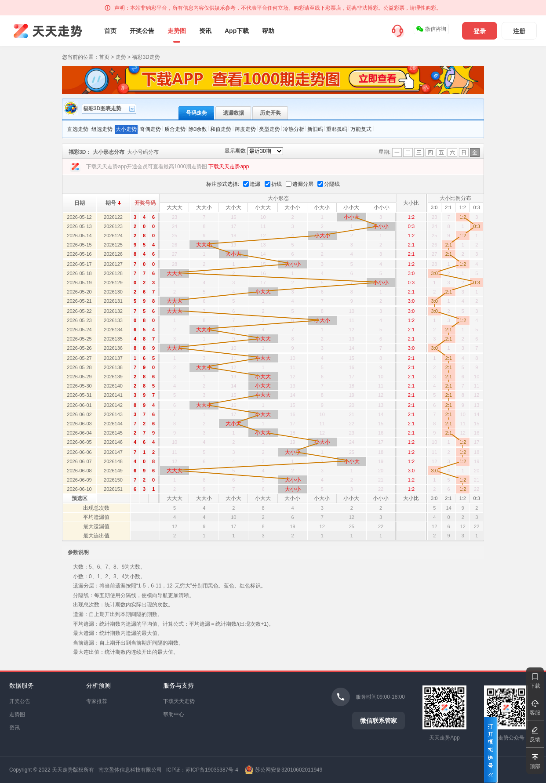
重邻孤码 (336, 129)
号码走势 (196, 113)
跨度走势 (245, 129)
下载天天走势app (228, 166)
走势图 (176, 30)
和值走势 (220, 129)
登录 (479, 31)
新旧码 (315, 129)
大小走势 (126, 129)
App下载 (237, 30)
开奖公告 (142, 30)
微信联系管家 (378, 720)
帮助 (268, 30)
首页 (110, 30)
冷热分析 (293, 129)
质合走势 (175, 129)
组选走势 (102, 129)
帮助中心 (173, 714)
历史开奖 (270, 113)
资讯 (205, 30)
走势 (121, 57)
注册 (519, 31)
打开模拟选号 (491, 750)
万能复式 (360, 129)
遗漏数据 (233, 113)
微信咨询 (431, 29)
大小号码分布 (143, 152)
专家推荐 (96, 701)
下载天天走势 (179, 701)
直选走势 (77, 129)
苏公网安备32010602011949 (288, 770)
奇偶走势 (150, 129)
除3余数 (198, 129)
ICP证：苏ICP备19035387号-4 (202, 770)
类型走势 (269, 129)
